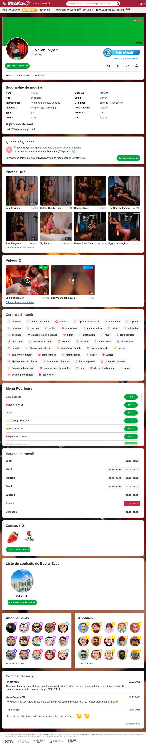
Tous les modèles (11, 10)
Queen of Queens (62, 147)
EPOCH (84, 734)
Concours (87, 10)
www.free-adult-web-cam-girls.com (40, 734)
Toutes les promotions (68, 10)
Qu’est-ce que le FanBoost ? (126, 58)
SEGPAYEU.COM (96, 734)
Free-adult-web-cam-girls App (111, 10)
